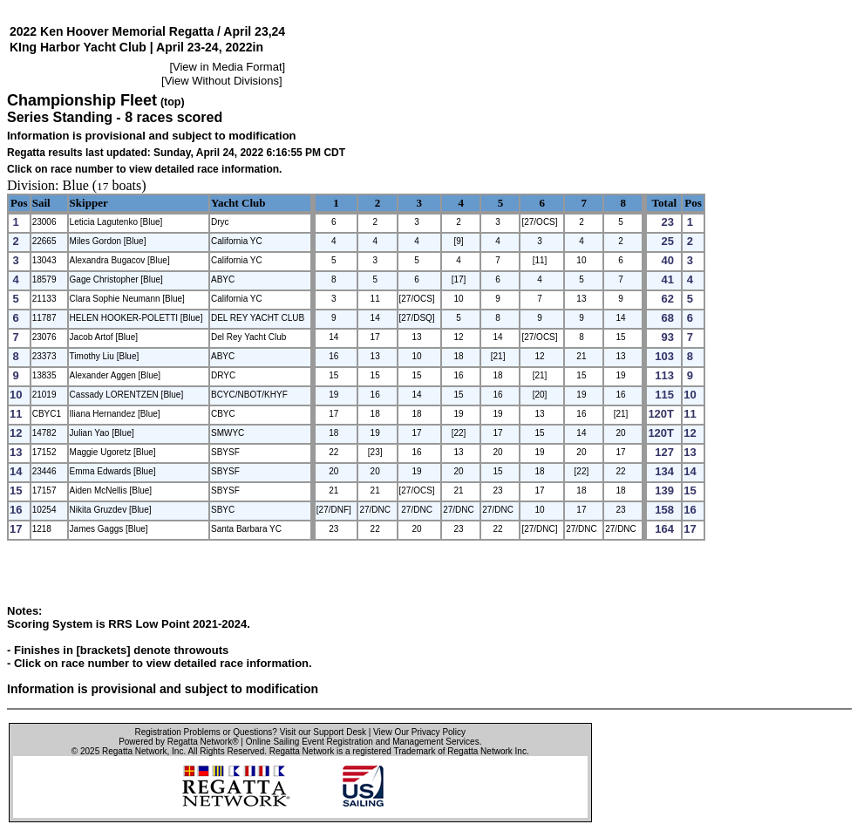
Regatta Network (134, 751)
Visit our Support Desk (323, 732)
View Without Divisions (222, 80)
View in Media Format (227, 66)
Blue (76, 185)
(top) (172, 102)
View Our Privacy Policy (419, 732)
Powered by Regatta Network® (178, 741)
